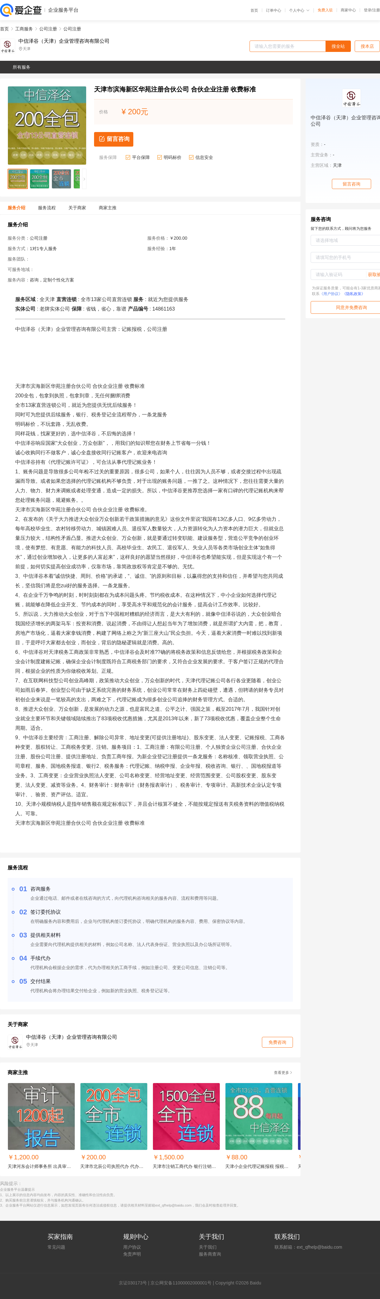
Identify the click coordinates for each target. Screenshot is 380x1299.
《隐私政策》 (353, 294)
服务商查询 (210, 1254)
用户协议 (132, 1247)
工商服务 (24, 29)
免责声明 (132, 1254)
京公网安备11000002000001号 (181, 1282)
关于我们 (208, 1247)
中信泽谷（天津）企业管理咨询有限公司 (64, 41)
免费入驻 (325, 10)
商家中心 (348, 10)
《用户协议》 (331, 294)
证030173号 (135, 1282)
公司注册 (48, 29)
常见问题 (56, 1247)
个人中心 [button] (299, 10)
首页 (254, 10)
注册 (376, 10)
